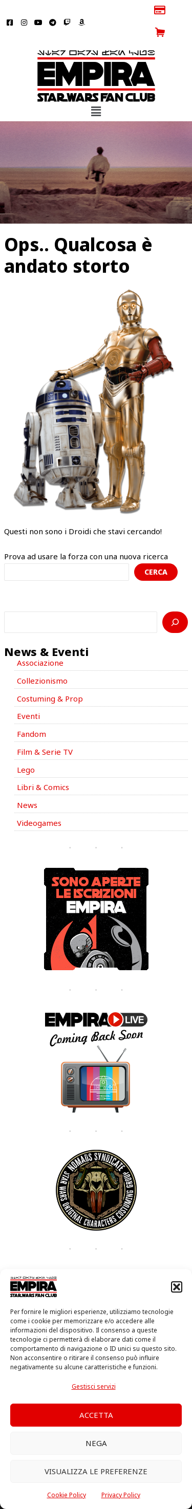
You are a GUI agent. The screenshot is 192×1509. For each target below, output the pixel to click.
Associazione (40, 641)
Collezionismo (42, 658)
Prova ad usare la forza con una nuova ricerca (86, 534)
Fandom (31, 712)
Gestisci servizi (94, 1386)
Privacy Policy (120, 1495)
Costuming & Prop (50, 676)
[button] (177, 1287)
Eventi (28, 694)
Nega (96, 1443)
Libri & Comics (43, 765)
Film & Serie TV (45, 729)
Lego (26, 747)
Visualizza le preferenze (96, 1471)
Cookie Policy (66, 1495)
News (27, 783)
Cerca (155, 550)
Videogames (39, 800)
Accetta (96, 1415)
